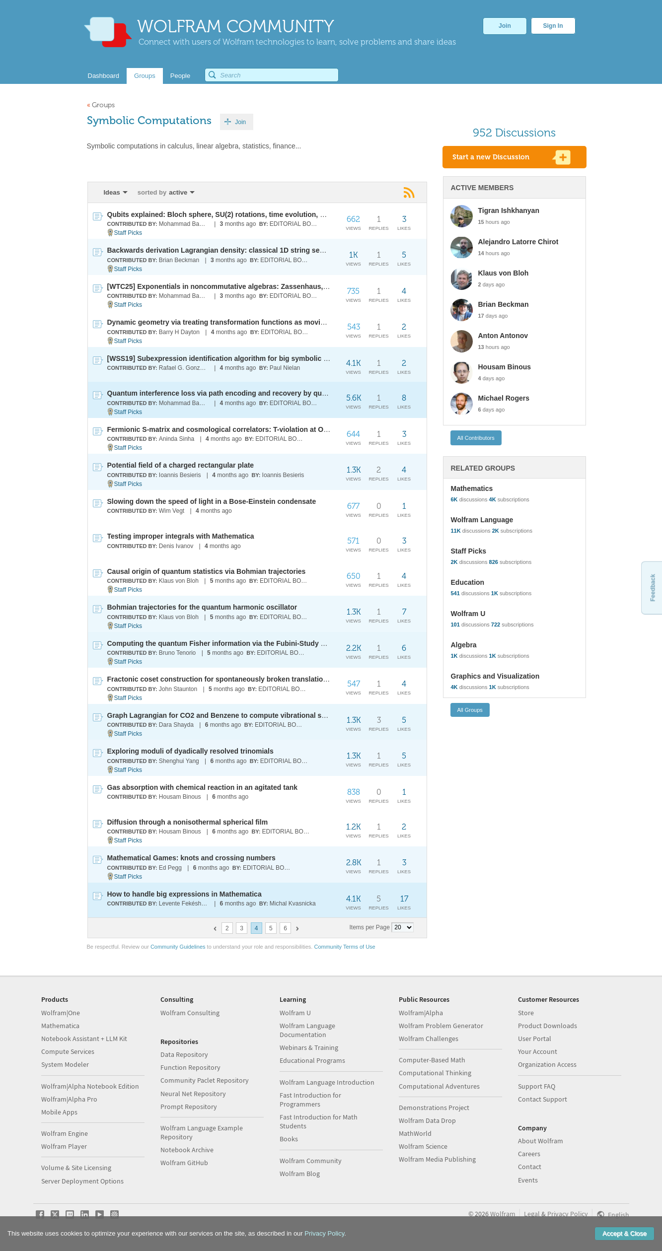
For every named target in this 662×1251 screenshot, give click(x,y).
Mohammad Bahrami (184, 223)
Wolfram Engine (64, 1133)
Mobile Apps (59, 1112)
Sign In (553, 25)
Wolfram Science (423, 1146)
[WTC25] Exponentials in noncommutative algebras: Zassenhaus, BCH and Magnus (245, 286)
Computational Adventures (439, 1086)
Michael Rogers (503, 398)
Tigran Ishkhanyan (508, 210)
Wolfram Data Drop (427, 1120)
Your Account (537, 1051)
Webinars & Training (309, 1047)
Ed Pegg (170, 867)
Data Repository (184, 1054)
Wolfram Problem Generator (441, 1025)
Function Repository (190, 1067)
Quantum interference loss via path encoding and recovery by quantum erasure (238, 393)
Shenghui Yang (179, 761)
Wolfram (502, 1213)
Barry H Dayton (179, 332)
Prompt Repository (188, 1106)
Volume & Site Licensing (76, 1167)
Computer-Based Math (432, 1059)
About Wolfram (540, 1140)
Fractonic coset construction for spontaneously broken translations (219, 679)
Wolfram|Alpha (421, 1012)
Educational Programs (312, 1060)
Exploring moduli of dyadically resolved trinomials (190, 751)
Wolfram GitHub (184, 1162)
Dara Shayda (176, 724)
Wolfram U (468, 614)
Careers (529, 1153)
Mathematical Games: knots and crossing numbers (191, 858)
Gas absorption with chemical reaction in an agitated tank (202, 787)
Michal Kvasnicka (293, 903)
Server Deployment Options (82, 1181)
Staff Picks (128, 232)
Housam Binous (180, 796)
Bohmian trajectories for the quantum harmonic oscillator (202, 607)
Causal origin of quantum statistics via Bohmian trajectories (206, 571)
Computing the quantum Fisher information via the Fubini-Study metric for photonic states (256, 643)
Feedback (652, 587)
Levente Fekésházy (184, 903)
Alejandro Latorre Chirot (518, 242)
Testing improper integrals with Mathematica (180, 536)
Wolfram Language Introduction (327, 1082)
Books (289, 1138)
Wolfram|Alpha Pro (69, 1099)
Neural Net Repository (193, 1093)
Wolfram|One (60, 1012)
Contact (529, 1166)
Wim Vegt (171, 510)
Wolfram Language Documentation (307, 1030)
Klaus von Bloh (179, 580)
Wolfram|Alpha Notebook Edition (90, 1086)
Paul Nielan (285, 367)
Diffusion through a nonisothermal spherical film (187, 822)
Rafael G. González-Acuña (184, 367)
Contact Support (542, 1099)
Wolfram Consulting (190, 1012)
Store (526, 1012)
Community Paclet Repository (204, 1080)
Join (505, 25)
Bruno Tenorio (177, 652)
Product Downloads (547, 1025)
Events (528, 1180)
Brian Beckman (179, 260)
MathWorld (415, 1133)
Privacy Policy (567, 1213)
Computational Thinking (435, 1072)
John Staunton (178, 689)
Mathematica (60, 1025)
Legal (532, 1213)
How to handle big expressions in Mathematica (184, 894)
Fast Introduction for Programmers (310, 1100)
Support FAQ (536, 1086)
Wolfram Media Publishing (437, 1159)
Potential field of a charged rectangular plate (180, 465)
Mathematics (472, 488)
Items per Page (370, 927)
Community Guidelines (178, 947)
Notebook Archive (187, 1149)
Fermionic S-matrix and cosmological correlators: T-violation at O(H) (220, 429)
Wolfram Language (482, 520)
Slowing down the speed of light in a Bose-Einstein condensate (211, 501)
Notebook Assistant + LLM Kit (84, 1038)
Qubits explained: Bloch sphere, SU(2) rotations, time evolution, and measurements (245, 214)
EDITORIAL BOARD (295, 223)
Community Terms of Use (344, 947)
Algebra (464, 645)
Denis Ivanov (176, 546)
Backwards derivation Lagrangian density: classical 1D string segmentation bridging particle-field (268, 250)
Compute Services (67, 1051)
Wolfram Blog (300, 1173)
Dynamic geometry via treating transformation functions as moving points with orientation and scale (273, 322)
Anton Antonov (503, 336)
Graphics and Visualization (495, 676)
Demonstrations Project (434, 1107)
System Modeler (65, 1064)
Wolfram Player (64, 1146)
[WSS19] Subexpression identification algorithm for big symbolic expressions (235, 358)
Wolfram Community (311, 1160)
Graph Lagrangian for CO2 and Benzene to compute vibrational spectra (225, 715)
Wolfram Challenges (428, 1038)
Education (468, 582)
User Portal (534, 1038)
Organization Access (547, 1064)
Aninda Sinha (176, 438)
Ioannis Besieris (180, 475)
